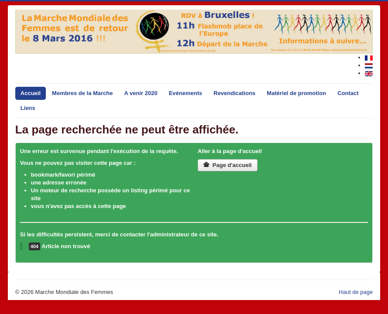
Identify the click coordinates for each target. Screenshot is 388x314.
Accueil (31, 93)
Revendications (234, 93)
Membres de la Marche (82, 93)
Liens (28, 108)
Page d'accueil (227, 165)
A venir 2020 (141, 93)
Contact (347, 93)
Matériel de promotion (296, 93)
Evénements (186, 93)
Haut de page (356, 292)
